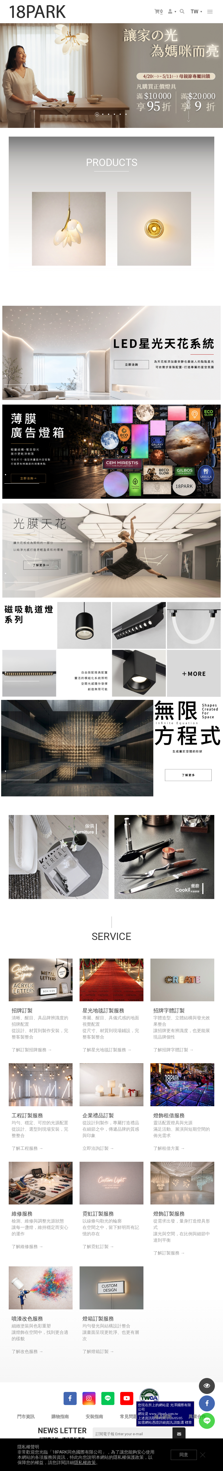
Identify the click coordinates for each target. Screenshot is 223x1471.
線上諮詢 (163, 1416)
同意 (183, 1454)
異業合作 (197, 1416)
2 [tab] (103, 114)
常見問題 (128, 1416)
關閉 (203, 1455)
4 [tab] (114, 114)
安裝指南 (94, 1416)
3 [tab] (109, 114)
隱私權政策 (85, 1462)
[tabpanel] (111, 75)
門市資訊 (26, 1416)
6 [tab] (126, 114)
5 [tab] (120, 114)
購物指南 (60, 1416)
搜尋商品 (182, 11)
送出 (179, 1434)
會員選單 (170, 11)
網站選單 (210, 11)
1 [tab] (97, 114)
